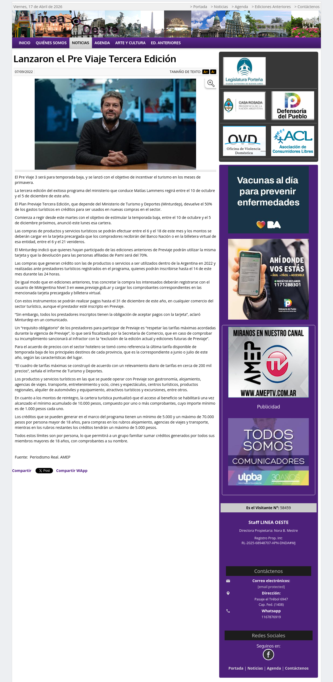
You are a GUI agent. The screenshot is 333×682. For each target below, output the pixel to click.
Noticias (80, 42)
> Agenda (240, 6)
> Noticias (219, 6)
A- (213, 71)
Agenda (102, 42)
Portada (235, 668)
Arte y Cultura (130, 42)
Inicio (24, 42)
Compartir (21, 470)
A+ (206, 71)
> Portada (198, 6)
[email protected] (271, 587)
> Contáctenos (307, 6)
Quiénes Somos (51, 42)
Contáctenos (297, 668)
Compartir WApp (71, 470)
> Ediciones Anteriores (271, 6)
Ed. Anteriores (166, 42)
